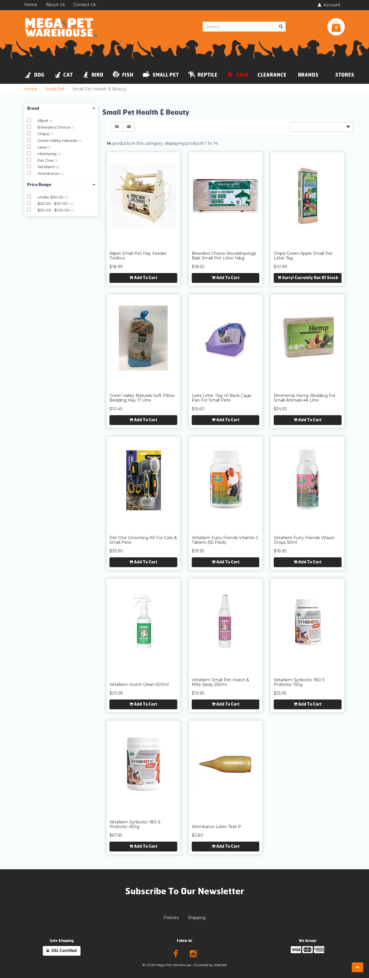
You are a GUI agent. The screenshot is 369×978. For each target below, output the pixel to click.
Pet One (46, 160)
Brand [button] (61, 108)
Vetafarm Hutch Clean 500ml (139, 684)
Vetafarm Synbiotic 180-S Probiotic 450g (135, 824)
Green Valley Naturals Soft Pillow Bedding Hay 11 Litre (142, 397)
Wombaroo (49, 173)
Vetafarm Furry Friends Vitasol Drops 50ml (304, 540)
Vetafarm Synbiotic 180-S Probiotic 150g (299, 682)
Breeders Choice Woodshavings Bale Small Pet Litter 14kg (224, 255)
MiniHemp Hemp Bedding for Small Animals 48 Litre (305, 397)
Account (329, 5)
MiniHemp (48, 153)
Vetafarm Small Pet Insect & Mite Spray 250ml (220, 682)
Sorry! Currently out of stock (307, 277)
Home (30, 89)
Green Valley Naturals (58, 140)
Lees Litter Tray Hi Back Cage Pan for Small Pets (221, 397)
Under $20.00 (51, 197)
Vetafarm (47, 166)
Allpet (43, 120)
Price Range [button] (61, 184)
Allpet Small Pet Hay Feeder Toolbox (138, 255)
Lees (43, 147)
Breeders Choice (54, 127)
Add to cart (143, 277)
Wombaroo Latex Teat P (216, 826)
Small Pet (55, 89)
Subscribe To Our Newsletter (184, 891)
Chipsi (44, 133)
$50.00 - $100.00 (54, 210)
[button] (336, 27)
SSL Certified (61, 950)
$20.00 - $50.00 (53, 203)
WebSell (220, 965)
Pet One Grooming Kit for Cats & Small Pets (143, 540)
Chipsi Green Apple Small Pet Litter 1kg (303, 255)
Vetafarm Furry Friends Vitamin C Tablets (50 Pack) (225, 540)
